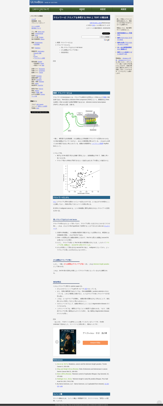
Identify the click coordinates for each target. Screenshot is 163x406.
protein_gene (97, 23)
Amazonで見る (97, 343)
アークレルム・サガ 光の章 (95, 333)
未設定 (81, 10)
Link (61, 386)
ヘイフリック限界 (97, 144)
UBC (91, 23)
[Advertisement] (68, 76)
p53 (86, 289)
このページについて (39, 10)
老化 (93, 25)
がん (60, 10)
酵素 (104, 97)
